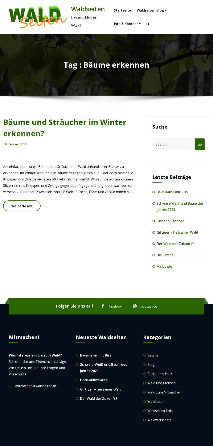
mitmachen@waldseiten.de (36, 386)
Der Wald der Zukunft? (175, 243)
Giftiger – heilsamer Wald (177, 232)
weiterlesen (21, 206)
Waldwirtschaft (159, 420)
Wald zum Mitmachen (164, 392)
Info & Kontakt (127, 23)
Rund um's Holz (159, 373)
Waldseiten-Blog (151, 10)
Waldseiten (88, 9)
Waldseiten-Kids (160, 410)
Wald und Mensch (161, 383)
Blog (151, 364)
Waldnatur (155, 401)
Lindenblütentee (170, 221)
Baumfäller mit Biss (172, 192)
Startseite (122, 10)
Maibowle (164, 266)
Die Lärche (165, 255)
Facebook (112, 306)
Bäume (153, 355)
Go (199, 144)
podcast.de (145, 306)
